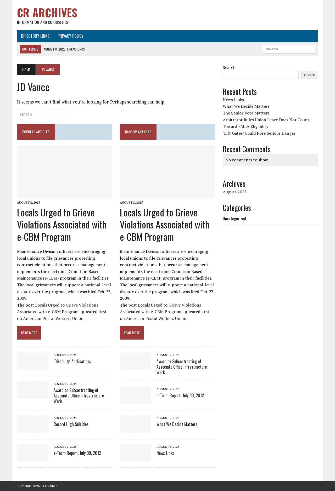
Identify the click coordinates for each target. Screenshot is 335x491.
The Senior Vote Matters (246, 113)
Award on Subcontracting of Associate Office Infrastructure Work (78, 396)
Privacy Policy (70, 36)
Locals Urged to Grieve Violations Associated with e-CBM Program (61, 224)
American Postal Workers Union (53, 318)
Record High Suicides (70, 424)
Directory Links (35, 36)
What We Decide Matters (177, 424)
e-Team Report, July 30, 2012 (77, 453)
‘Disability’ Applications (72, 361)
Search (229, 67)
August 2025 (235, 192)
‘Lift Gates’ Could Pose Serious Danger (259, 133)
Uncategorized (234, 218)
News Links (165, 453)
